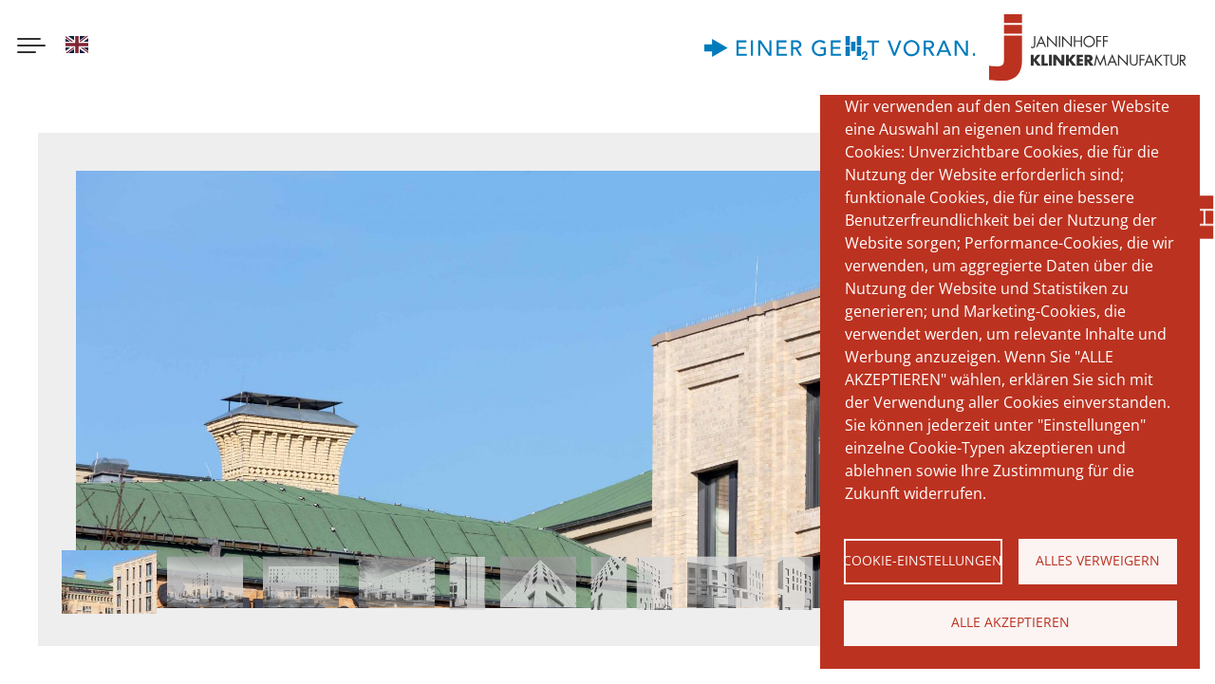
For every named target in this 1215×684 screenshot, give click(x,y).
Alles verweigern (1098, 560)
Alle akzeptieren (1010, 622)
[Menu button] (31, 47)
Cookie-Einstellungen (923, 560)
